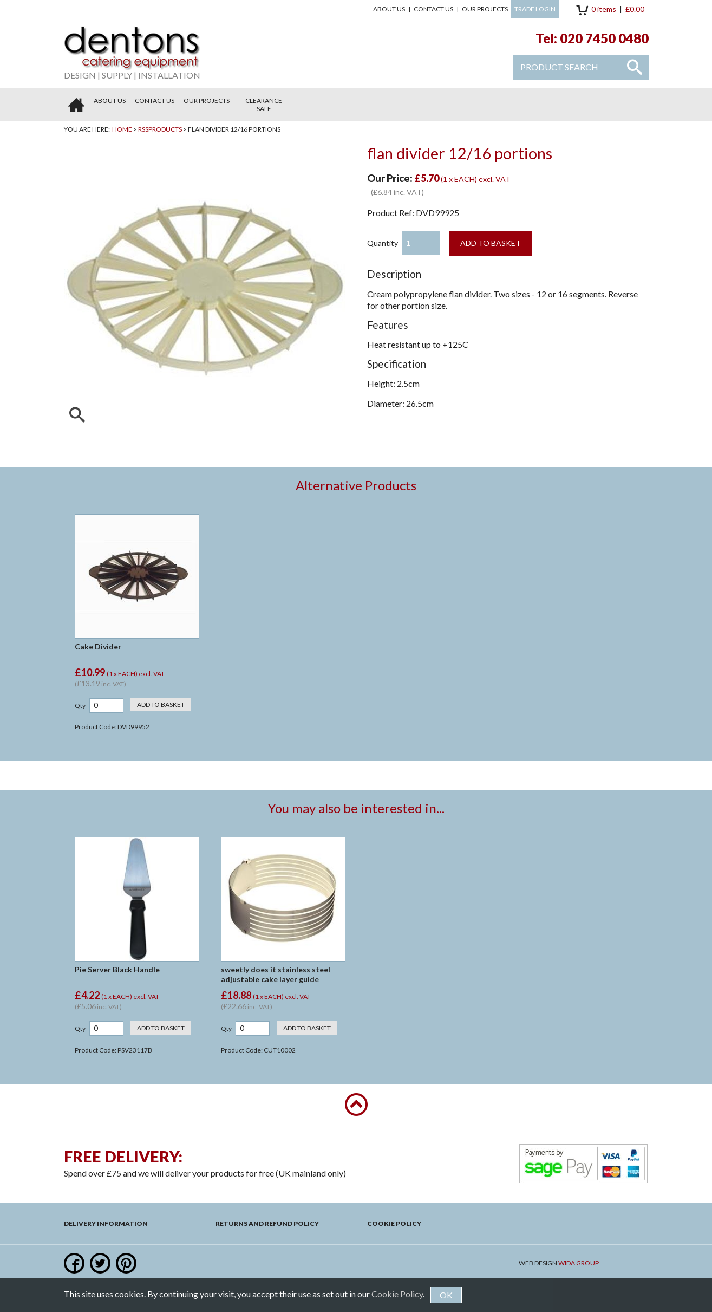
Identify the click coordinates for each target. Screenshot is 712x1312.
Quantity (382, 243)
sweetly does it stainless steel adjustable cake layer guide (275, 974)
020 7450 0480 (604, 38)
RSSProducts (160, 129)
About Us (389, 9)
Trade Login (535, 9)
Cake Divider (98, 646)
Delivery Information (106, 1223)
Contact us (433, 9)
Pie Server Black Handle (117, 969)
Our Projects (485, 9)
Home (122, 129)
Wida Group (578, 1263)
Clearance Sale (263, 104)
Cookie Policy (394, 1223)
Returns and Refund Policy (267, 1223)
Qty (80, 706)
